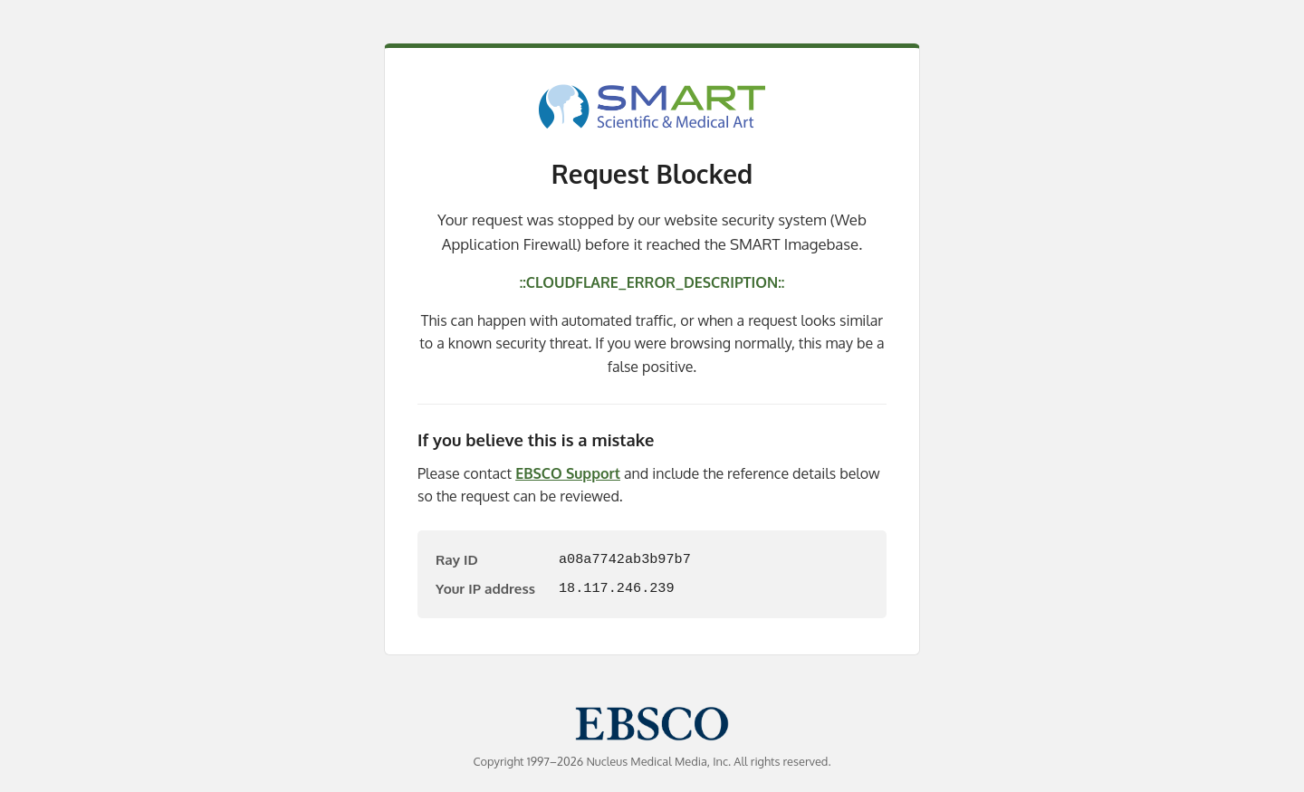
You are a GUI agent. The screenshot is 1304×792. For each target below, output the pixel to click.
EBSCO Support (567, 473)
